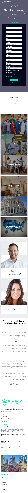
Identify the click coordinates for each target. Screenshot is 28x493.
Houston (3, 491)
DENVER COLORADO (4, 452)
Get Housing (14, 79)
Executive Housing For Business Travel (8, 426)
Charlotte (4, 487)
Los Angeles (4, 480)
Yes (8, 72)
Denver (3, 477)
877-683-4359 (5, 416)
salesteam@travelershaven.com (8, 418)
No (12, 72)
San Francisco (4, 484)
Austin (3, 489)
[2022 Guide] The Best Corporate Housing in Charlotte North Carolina (13, 442)
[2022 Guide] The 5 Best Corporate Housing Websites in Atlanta (13, 434)
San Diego (4, 482)
